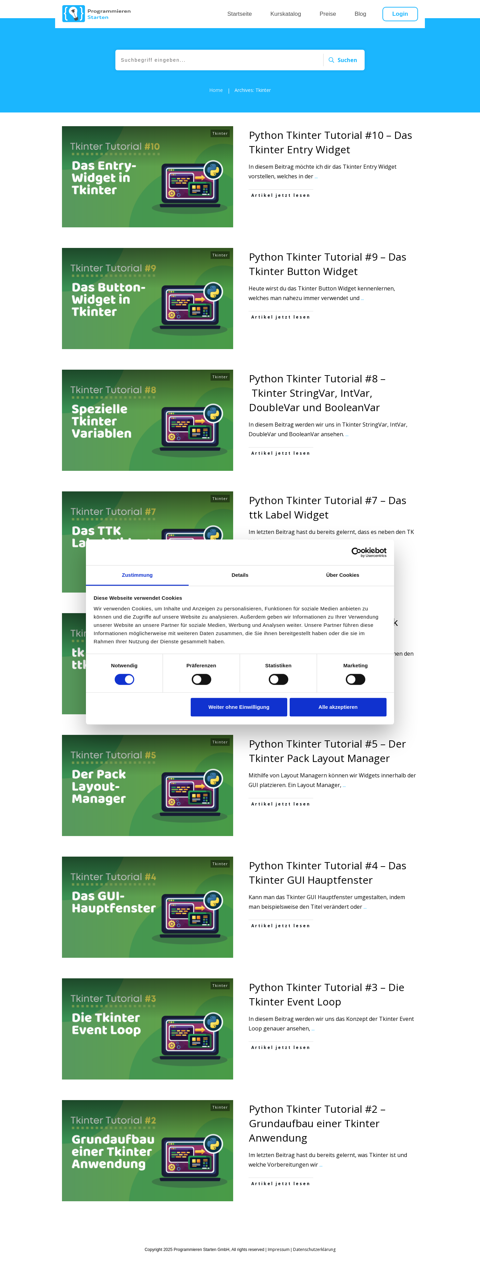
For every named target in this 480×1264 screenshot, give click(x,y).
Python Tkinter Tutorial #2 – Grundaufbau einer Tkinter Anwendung (317, 1133)
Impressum (279, 1249)
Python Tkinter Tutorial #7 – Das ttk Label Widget (327, 517)
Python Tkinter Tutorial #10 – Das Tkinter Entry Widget (330, 152)
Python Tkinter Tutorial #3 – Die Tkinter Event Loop (326, 1004)
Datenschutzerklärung (314, 1249)
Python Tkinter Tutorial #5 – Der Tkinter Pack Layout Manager (327, 761)
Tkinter (220, 143)
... (316, 186)
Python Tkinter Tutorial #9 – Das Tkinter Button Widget (327, 274)
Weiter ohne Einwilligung (239, 707)
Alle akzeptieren (337, 707)
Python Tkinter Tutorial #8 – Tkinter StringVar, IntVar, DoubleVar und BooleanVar (317, 402)
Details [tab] (239, 575)
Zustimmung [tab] (137, 575)
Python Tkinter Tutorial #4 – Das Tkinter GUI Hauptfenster (327, 882)
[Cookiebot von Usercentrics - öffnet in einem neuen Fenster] (357, 552)
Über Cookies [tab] (342, 575)
